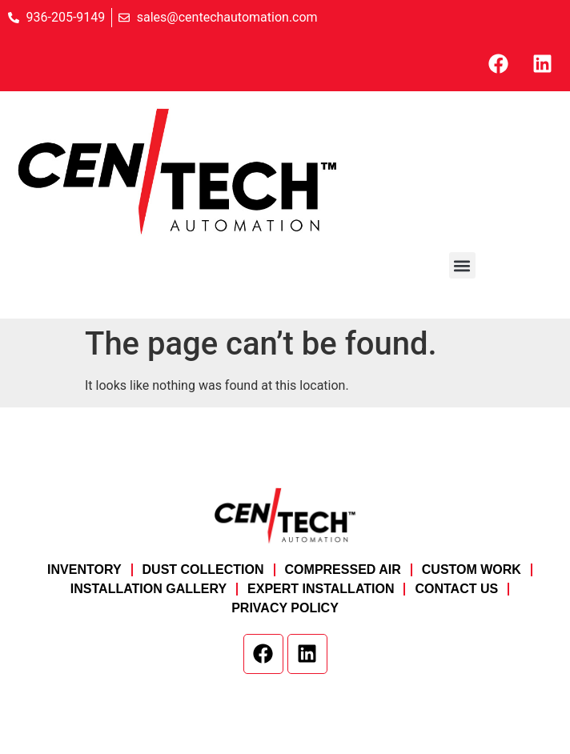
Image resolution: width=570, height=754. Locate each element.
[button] (462, 265)
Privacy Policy (285, 608)
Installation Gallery (148, 589)
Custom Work (471, 569)
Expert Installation (320, 589)
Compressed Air (343, 569)
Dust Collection (203, 569)
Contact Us (456, 589)
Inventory (84, 569)
